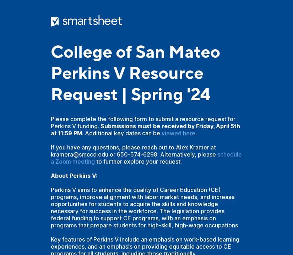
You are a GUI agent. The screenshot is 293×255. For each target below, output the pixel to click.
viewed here (178, 133)
